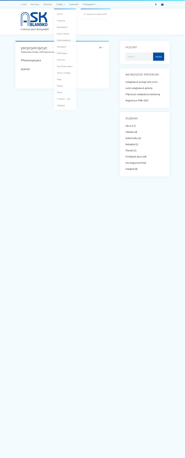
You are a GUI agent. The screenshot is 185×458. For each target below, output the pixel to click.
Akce (128, 125)
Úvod (23, 4)
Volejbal (130, 169)
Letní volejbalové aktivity (139, 88)
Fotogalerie (88, 4)
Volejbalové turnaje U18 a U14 (141, 82)
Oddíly (59, 4)
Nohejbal (130, 144)
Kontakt (47, 4)
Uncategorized (134, 162)
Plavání (129, 150)
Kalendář (74, 4)
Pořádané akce (134, 156)
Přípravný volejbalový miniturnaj (143, 94)
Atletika (130, 132)
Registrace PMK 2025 (137, 100)
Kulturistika (132, 138)
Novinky (35, 4)
